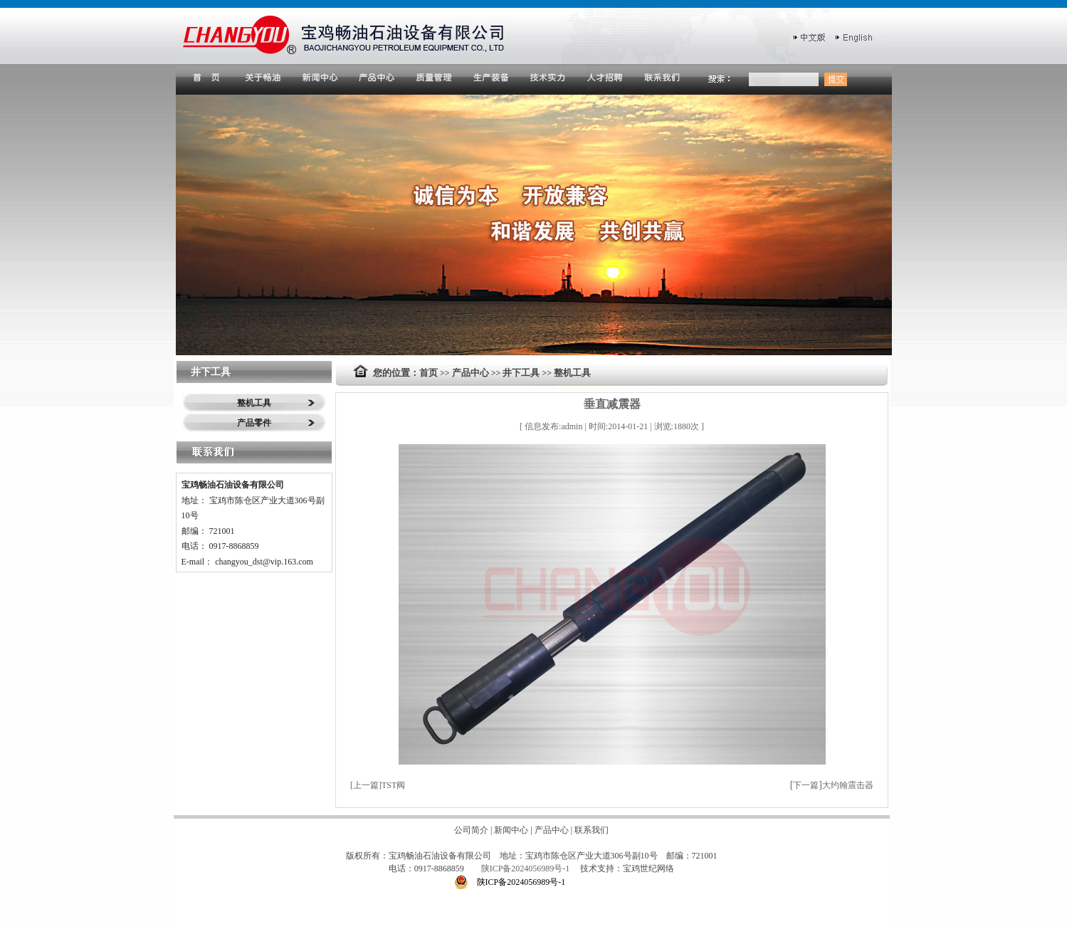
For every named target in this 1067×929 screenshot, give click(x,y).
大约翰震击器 (847, 785)
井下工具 (521, 372)
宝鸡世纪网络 (648, 868)
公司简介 (471, 830)
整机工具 (254, 403)
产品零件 (254, 423)
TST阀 (393, 785)
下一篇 (806, 785)
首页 (428, 372)
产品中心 (470, 372)
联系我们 (591, 830)
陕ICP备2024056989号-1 (526, 868)
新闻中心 (511, 830)
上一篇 (366, 785)
